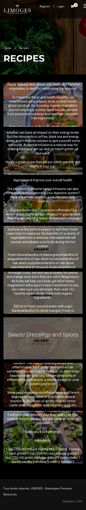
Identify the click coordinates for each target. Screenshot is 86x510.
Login (60, 6)
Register (45, 6)
